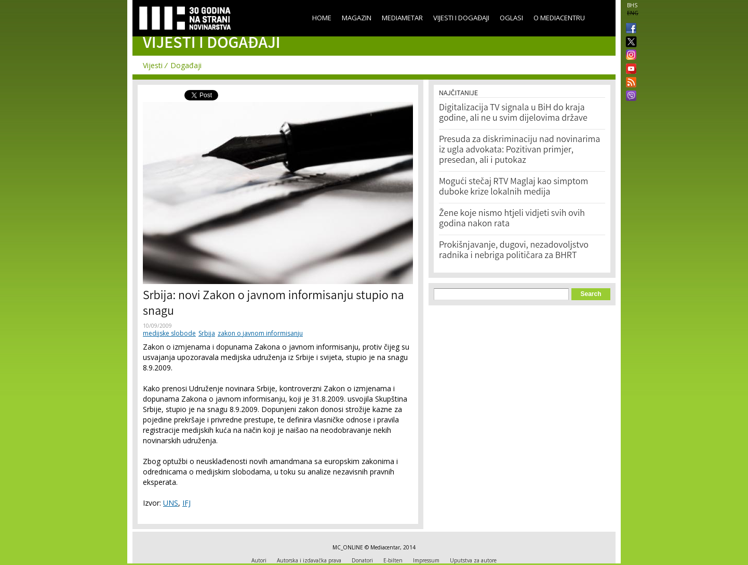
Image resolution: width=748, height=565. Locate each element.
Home (321, 17)
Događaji (186, 65)
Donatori (362, 560)
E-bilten (393, 560)
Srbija (206, 333)
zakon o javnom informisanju (260, 333)
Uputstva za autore (473, 560)
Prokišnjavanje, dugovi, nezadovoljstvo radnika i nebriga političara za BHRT (514, 251)
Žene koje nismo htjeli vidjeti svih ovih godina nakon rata (512, 219)
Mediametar (402, 17)
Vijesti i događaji (461, 17)
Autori (258, 560)
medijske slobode (169, 333)
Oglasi (511, 17)
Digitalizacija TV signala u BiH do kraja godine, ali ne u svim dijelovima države (513, 113)
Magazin (356, 17)
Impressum (426, 560)
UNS (170, 503)
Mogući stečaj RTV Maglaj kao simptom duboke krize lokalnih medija (513, 187)
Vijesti (153, 65)
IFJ (186, 503)
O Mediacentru (559, 17)
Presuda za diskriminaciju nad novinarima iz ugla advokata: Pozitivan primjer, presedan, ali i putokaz (519, 150)
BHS (632, 5)
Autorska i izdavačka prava (309, 560)
